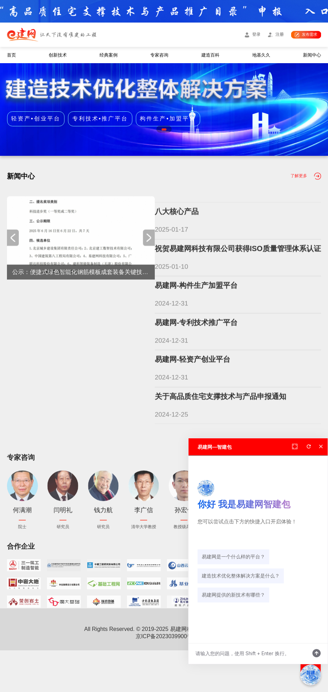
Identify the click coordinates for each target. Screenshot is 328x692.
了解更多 (298, 206)
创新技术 (58, 55)
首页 (11, 55)
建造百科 (210, 55)
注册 (279, 34)
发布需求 (309, 34)
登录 (256, 34)
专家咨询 (159, 55)
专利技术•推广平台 (100, 118)
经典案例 (108, 55)
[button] (164, 129)
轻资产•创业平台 (36, 118)
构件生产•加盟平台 (168, 118)
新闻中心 (312, 55)
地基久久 (261, 55)
